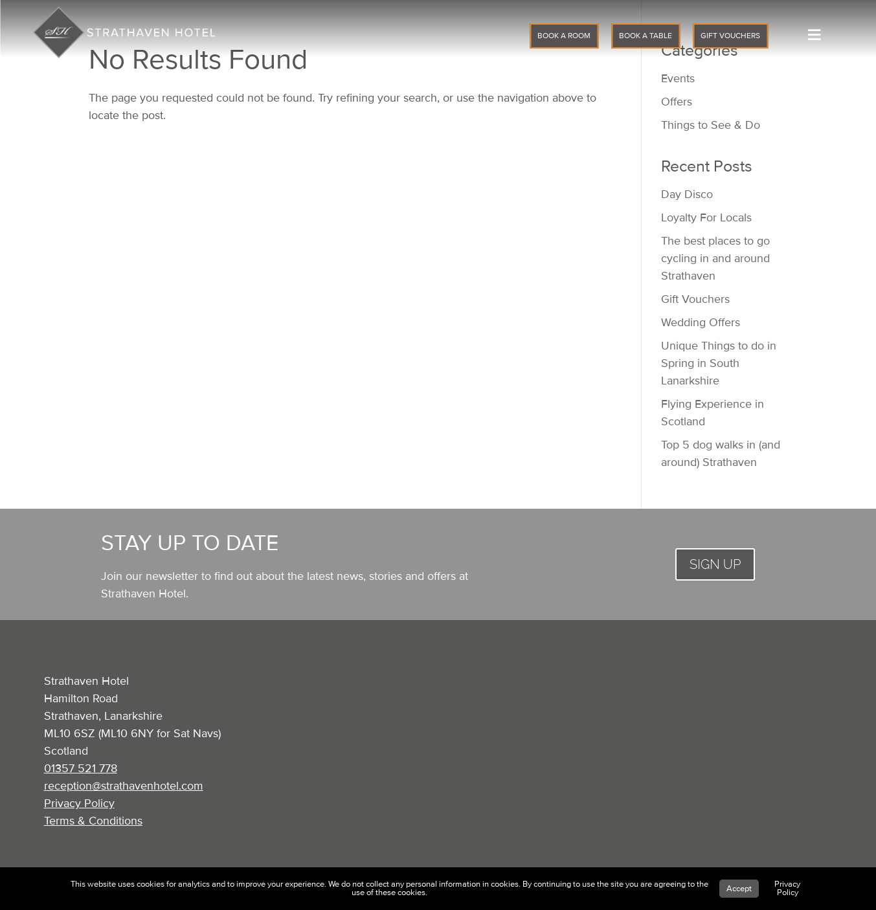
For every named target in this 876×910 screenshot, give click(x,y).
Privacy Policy (79, 803)
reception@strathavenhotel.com (123, 786)
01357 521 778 (80, 768)
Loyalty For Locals (706, 217)
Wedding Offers (700, 322)
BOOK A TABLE (645, 36)
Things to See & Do (710, 125)
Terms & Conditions (93, 821)
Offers (676, 101)
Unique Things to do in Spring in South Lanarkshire (718, 363)
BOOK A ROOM (563, 36)
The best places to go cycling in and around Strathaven (715, 258)
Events (678, 78)
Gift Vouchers (695, 299)
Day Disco (687, 194)
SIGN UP (715, 564)
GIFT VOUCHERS (730, 36)
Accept (739, 888)
